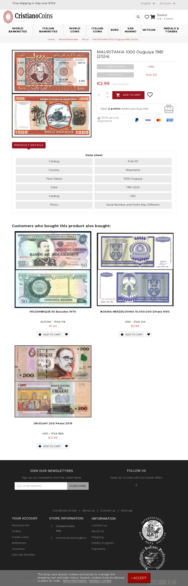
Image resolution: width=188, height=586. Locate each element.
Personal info (21, 524)
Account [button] (168, 3)
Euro (115, 29)
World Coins (75, 30)
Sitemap (127, 509)
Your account (25, 517)
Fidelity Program (103, 541)
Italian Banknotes (48, 30)
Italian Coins (97, 30)
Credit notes (20, 535)
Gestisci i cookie (100, 581)
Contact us (108, 509)
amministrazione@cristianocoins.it (80, 536)
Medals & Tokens (171, 30)
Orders (16, 530)
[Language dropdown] (148, 3)
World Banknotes (18, 30)
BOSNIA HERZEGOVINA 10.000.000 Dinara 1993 (135, 311)
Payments (98, 547)
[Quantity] (101, 95)
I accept (139, 578)
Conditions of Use (65, 509)
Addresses (19, 541)
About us (89, 509)
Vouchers (18, 547)
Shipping (97, 535)
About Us (98, 530)
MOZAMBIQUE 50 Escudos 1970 (53, 311)
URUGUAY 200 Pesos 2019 (53, 422)
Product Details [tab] (28, 145)
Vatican (148, 29)
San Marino (131, 30)
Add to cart (128, 95)
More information (75, 581)
